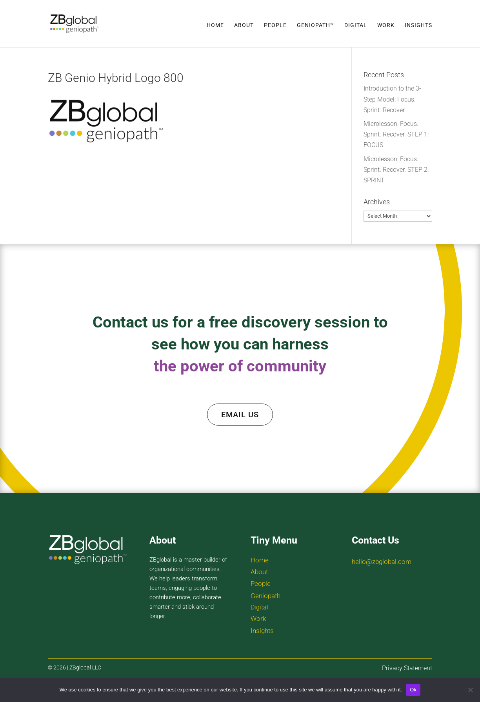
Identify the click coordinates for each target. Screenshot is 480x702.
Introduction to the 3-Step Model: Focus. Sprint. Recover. (392, 99)
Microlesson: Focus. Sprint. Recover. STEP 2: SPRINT (396, 169)
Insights (418, 25)
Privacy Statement (407, 668)
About (244, 25)
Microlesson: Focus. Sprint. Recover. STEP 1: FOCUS (396, 134)
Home (215, 25)
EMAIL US (240, 414)
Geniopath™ (315, 25)
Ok (413, 690)
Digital (355, 25)
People (275, 25)
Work (386, 25)
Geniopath (265, 596)
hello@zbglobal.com (381, 562)
